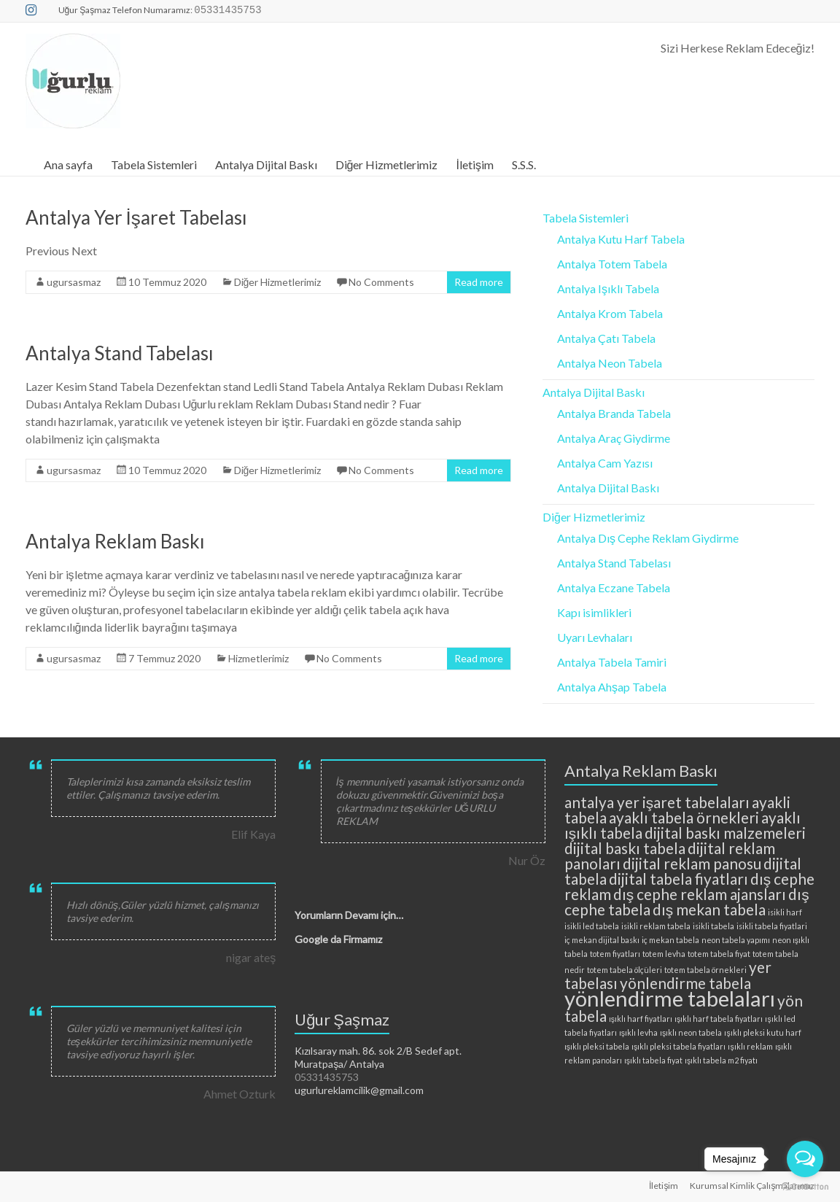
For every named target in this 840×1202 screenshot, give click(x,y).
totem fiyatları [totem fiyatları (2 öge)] (615, 953)
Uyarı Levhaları (594, 637)
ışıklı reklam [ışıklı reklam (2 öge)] (750, 1046)
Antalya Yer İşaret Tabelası (136, 217)
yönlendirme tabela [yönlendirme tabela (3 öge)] (685, 983)
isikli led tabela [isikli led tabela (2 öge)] (591, 926)
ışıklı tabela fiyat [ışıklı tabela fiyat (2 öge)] (653, 1060)
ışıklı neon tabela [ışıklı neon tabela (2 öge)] (691, 1032)
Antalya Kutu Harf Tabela (621, 239)
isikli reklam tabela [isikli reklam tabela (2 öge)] (656, 926)
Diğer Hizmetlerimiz (386, 164)
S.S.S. (524, 164)
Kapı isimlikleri (594, 612)
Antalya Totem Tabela (612, 264)
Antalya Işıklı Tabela (608, 288)
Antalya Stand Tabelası (120, 353)
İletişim (474, 164)
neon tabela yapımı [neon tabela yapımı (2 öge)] (735, 940)
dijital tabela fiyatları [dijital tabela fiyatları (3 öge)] (678, 878)
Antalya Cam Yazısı (605, 463)
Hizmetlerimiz (258, 658)
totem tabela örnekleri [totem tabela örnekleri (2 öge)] (705, 969)
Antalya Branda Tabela (614, 413)
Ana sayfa (68, 164)
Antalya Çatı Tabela (606, 338)
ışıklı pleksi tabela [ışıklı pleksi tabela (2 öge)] (596, 1046)
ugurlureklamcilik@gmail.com (359, 1090)
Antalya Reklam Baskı (115, 541)
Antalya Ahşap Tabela (611, 687)
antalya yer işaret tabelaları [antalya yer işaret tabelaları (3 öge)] (657, 802)
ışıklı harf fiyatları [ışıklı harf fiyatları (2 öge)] (640, 1018)
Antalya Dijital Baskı (266, 164)
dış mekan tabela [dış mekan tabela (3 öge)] (709, 909)
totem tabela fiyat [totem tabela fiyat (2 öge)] (719, 953)
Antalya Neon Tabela (609, 363)
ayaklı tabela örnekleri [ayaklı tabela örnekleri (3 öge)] (684, 817)
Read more (478, 282)
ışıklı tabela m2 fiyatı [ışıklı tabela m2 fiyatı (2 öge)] (721, 1060)
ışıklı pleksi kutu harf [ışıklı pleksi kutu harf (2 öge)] (762, 1032)
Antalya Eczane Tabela (613, 587)
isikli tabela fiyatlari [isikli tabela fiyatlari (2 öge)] (771, 926)
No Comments (381, 282)
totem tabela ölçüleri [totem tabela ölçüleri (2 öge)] (624, 969)
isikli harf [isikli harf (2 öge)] (785, 912)
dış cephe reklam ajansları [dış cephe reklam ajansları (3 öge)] (699, 894)
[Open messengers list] (805, 1159)
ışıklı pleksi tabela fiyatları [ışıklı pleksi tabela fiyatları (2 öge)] (678, 1046)
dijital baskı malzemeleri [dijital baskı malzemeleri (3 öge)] (725, 832)
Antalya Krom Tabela (610, 313)
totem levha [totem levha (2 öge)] (663, 953)
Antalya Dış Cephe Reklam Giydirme (648, 538)
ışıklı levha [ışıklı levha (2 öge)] (638, 1032)
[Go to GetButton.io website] (805, 1187)
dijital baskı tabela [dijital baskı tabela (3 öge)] (624, 848)
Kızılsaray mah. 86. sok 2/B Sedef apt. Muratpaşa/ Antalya (378, 1057)
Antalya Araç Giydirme (613, 438)
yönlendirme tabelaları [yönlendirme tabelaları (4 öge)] (669, 998)
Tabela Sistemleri (154, 164)
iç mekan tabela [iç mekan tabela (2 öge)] (670, 940)
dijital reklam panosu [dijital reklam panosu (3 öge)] (692, 863)
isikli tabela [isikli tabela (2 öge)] (713, 926)
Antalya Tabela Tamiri (611, 662)
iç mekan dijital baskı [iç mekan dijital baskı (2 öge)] (601, 940)
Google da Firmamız (338, 939)
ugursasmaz (74, 282)
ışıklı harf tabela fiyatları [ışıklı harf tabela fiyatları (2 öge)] (718, 1018)
